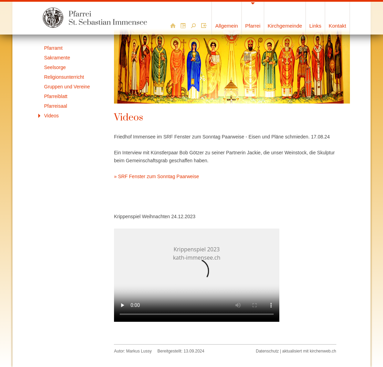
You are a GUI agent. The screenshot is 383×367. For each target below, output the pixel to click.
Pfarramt (53, 48)
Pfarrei (252, 26)
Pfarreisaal (55, 106)
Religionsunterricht (64, 77)
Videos (51, 115)
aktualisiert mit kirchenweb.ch (309, 351)
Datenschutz (267, 351)
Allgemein (226, 26)
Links (315, 26)
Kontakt (337, 26)
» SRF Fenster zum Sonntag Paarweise (156, 176)
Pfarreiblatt (56, 96)
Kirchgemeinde (285, 26)
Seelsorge (55, 67)
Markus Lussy (139, 351)
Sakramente (57, 57)
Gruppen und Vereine (67, 86)
